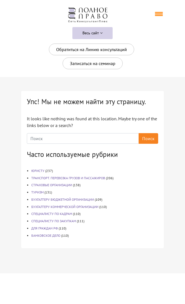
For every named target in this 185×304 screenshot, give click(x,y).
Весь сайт (92, 32)
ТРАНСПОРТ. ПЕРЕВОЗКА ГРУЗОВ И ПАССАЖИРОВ (68, 178)
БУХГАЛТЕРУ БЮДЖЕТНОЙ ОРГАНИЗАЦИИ (62, 199)
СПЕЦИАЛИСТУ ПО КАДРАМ (51, 214)
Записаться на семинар (92, 63)
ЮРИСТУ (37, 171)
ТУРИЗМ (37, 192)
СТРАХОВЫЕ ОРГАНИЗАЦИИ (51, 185)
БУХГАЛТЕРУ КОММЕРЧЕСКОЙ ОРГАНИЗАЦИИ (64, 207)
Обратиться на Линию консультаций (91, 49)
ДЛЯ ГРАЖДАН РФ (44, 228)
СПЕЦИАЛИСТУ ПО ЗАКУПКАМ (53, 221)
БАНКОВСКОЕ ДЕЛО (45, 235)
